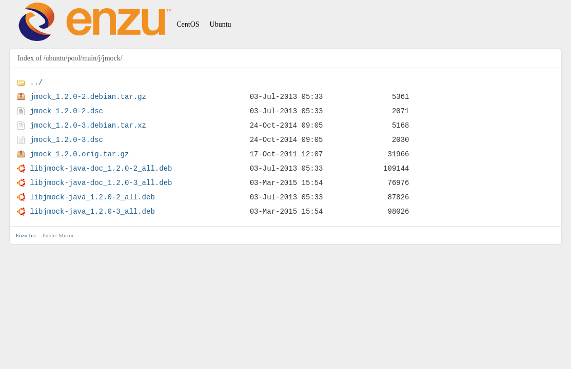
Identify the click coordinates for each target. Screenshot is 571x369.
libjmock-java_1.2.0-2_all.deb (92, 197)
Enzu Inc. (26, 235)
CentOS (187, 24)
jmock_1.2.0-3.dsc (66, 140)
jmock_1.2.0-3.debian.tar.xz (88, 125)
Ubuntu (220, 24)
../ (36, 82)
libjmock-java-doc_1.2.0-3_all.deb (101, 183)
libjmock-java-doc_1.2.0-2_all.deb (101, 168)
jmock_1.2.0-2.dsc (66, 111)
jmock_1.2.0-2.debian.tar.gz (88, 96)
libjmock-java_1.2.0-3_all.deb (92, 211)
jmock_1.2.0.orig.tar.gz (79, 154)
